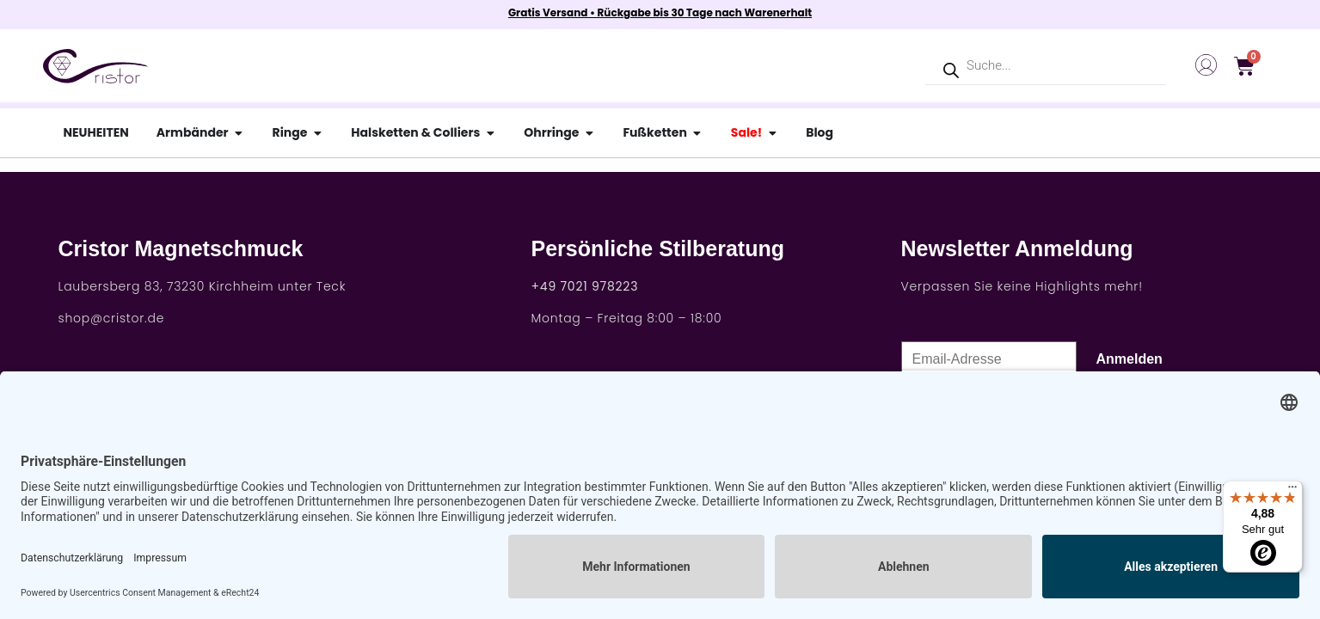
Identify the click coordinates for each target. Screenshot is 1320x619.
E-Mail (918, 333)
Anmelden (1129, 359)
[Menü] (1292, 491)
